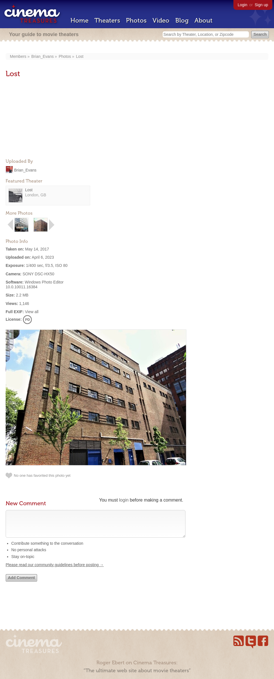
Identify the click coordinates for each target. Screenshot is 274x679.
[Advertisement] (48, 118)
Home (79, 20)
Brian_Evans (42, 56)
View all (31, 311)
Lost (79, 56)
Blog (182, 20)
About (204, 20)
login (124, 500)
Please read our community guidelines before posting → (55, 570)
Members (18, 56)
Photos (136, 20)
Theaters (107, 20)
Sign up (261, 5)
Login (242, 5)
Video (161, 20)
